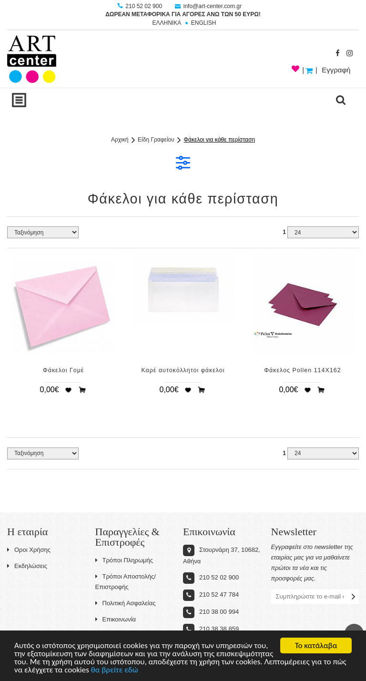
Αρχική (119, 139)
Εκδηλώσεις (27, 565)
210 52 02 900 (140, 6)
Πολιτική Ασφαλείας (125, 603)
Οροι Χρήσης (29, 549)
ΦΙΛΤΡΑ (183, 162)
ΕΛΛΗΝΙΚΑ (166, 23)
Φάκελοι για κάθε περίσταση (219, 139)
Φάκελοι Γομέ (63, 370)
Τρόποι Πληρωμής (124, 560)
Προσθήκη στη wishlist (68, 390)
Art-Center (31, 59)
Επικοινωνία (115, 619)
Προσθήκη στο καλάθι (82, 390)
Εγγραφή (336, 70)
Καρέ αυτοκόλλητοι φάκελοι (182, 370)
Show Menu (19, 100)
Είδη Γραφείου (156, 139)
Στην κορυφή (354, 633)
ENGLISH (203, 23)
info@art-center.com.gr (208, 6)
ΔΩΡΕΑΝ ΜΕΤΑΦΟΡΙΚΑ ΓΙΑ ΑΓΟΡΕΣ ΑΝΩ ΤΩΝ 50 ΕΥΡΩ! (183, 14)
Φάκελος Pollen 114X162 (302, 370)
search (341, 100)
